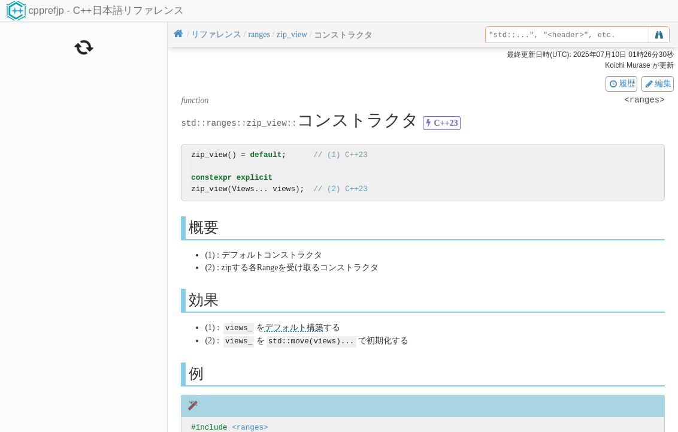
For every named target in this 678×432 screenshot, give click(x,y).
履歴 (621, 83)
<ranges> (250, 426)
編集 (657, 83)
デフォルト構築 (294, 327)
